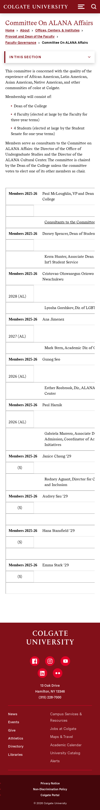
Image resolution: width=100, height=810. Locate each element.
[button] (81, 6)
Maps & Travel (61, 737)
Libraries (15, 755)
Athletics (15, 738)
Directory (15, 746)
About (25, 30)
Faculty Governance (20, 43)
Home (9, 30)
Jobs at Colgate (63, 729)
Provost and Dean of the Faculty (30, 36)
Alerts (55, 761)
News (12, 714)
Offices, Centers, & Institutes (57, 30)
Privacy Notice (50, 783)
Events (13, 722)
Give (11, 730)
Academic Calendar (66, 745)
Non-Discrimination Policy (50, 789)
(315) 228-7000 (50, 697)
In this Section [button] (25, 57)
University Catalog (65, 753)
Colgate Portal (50, 795)
